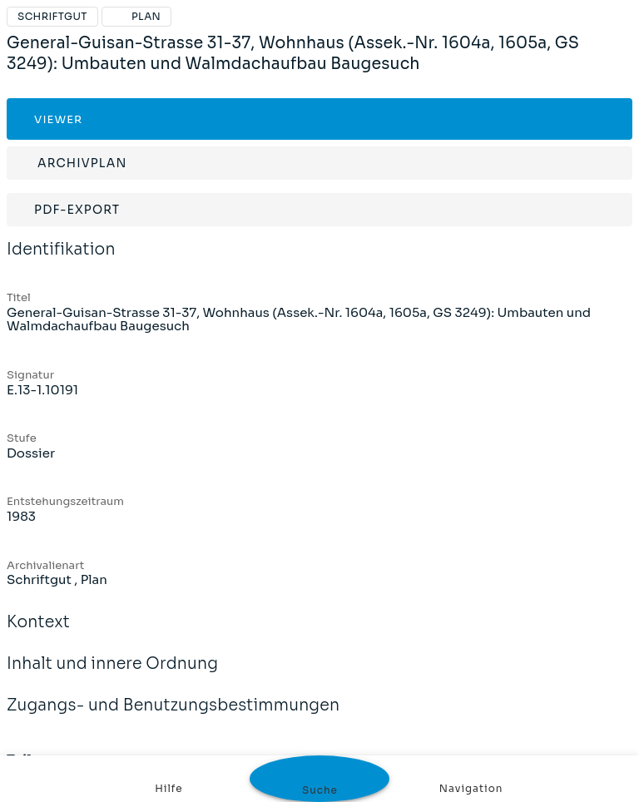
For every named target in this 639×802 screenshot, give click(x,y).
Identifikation (61, 260)
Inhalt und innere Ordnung (112, 675)
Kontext (38, 633)
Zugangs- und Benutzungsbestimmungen (173, 716)
